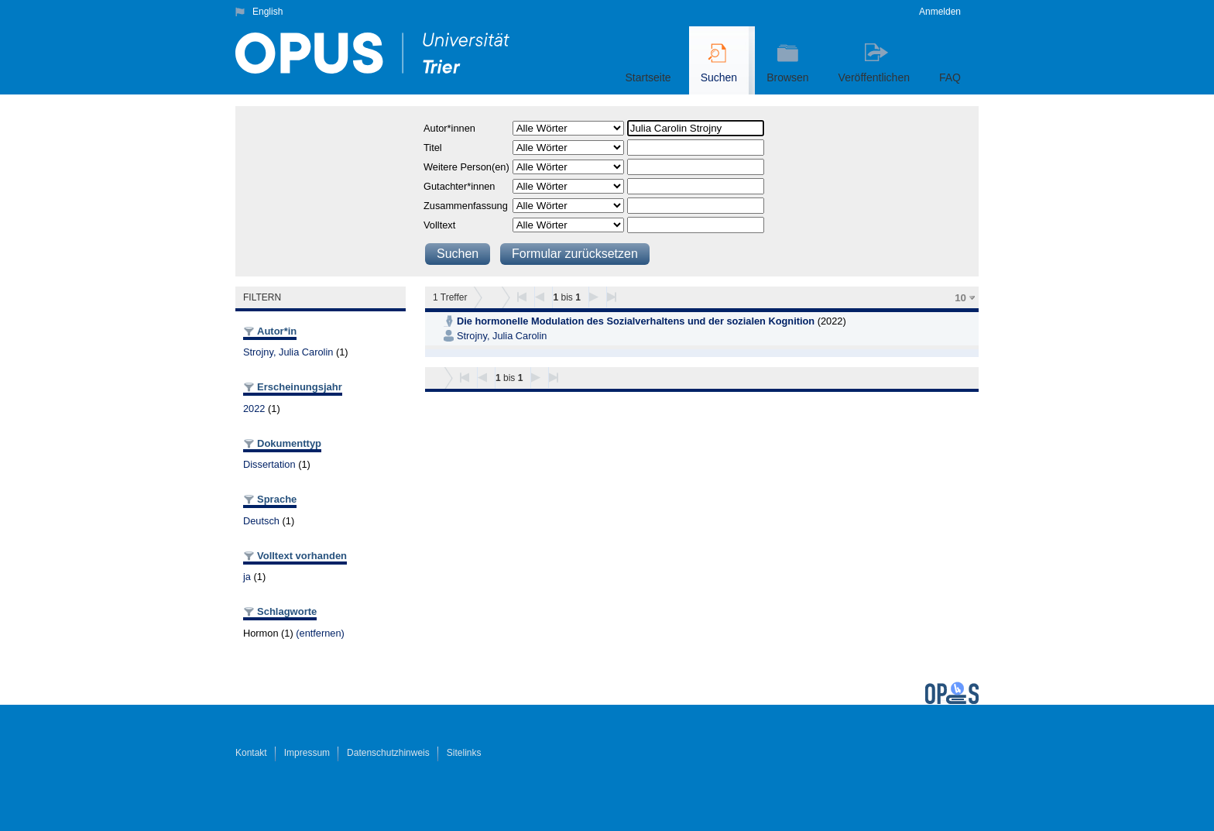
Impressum (307, 752)
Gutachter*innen (459, 186)
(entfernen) (320, 633)
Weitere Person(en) (466, 167)
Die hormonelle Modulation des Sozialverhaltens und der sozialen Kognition (635, 321)
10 (960, 298)
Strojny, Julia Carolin (288, 352)
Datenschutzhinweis (388, 752)
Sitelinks (464, 752)
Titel (433, 147)
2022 (254, 408)
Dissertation (269, 464)
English (267, 11)
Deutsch (261, 521)
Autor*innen (449, 128)
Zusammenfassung (466, 205)
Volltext (439, 225)
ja (247, 576)
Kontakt (251, 752)
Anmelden (940, 11)
